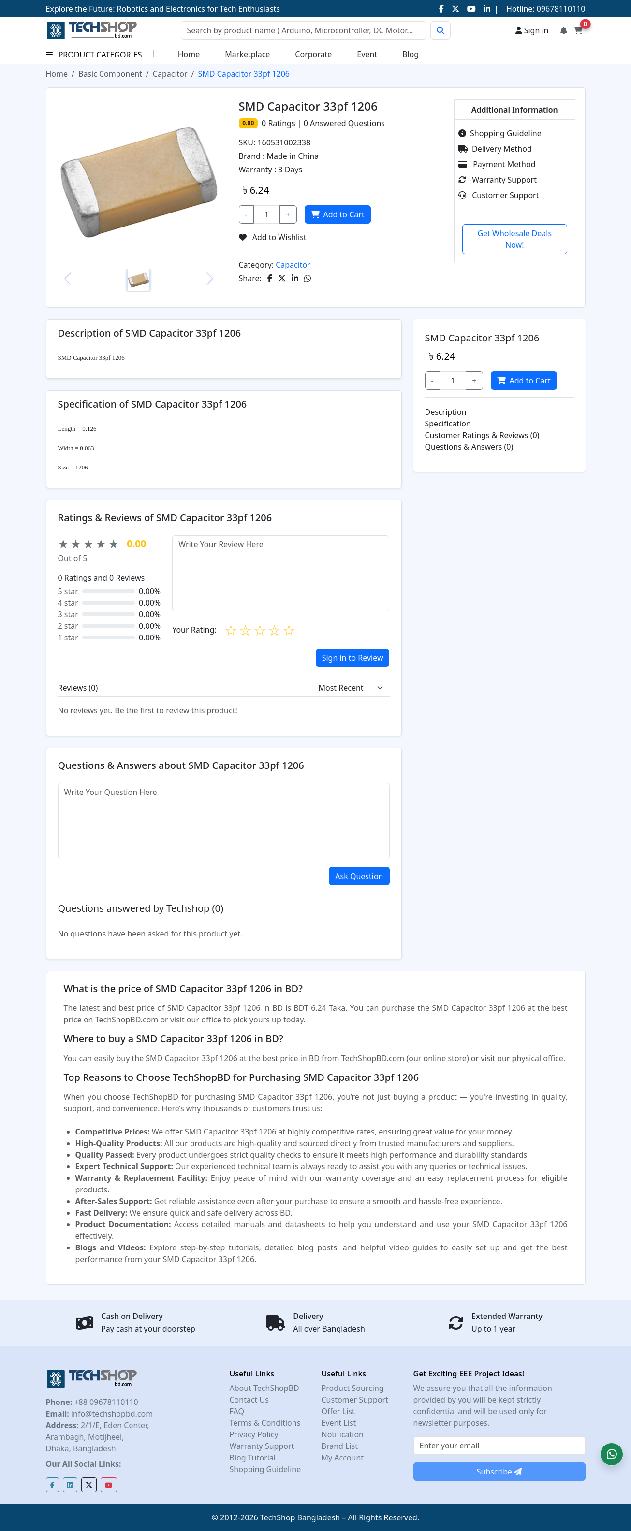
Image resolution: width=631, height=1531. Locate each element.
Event (367, 54)
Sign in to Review (352, 657)
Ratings (280, 123)
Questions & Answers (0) (469, 446)
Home (189, 54)
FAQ (237, 1411)
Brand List (340, 1446)
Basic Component (110, 74)
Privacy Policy (254, 1434)
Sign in (532, 30)
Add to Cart (337, 214)
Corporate (313, 54)
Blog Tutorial (253, 1457)
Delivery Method (495, 148)
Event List (339, 1423)
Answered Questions (344, 123)
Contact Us (249, 1399)
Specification (448, 423)
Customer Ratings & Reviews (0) (482, 435)
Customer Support (498, 195)
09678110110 (560, 8)
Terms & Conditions (265, 1423)
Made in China (293, 156)
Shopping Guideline (500, 133)
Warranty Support (497, 179)
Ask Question (359, 876)
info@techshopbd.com (111, 1413)
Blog (410, 54)
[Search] (303, 30)
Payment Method (497, 164)
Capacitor (170, 74)
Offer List (338, 1411)
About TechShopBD (264, 1388)
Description (446, 412)
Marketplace (247, 54)
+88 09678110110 (105, 1402)
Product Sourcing (353, 1388)
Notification (343, 1434)
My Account (343, 1457)
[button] (611, 1454)
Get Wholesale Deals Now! (514, 239)
